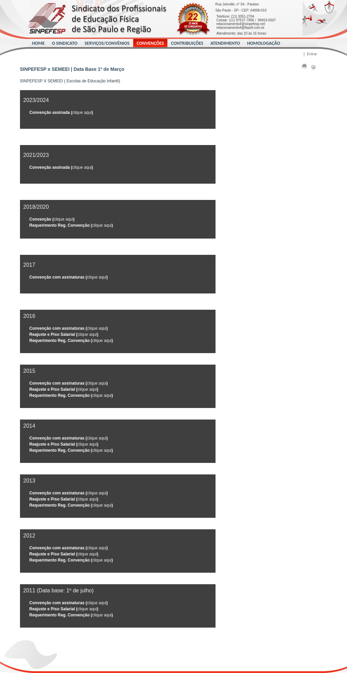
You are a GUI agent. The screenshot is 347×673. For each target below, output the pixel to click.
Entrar (312, 54)
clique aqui (81, 112)
